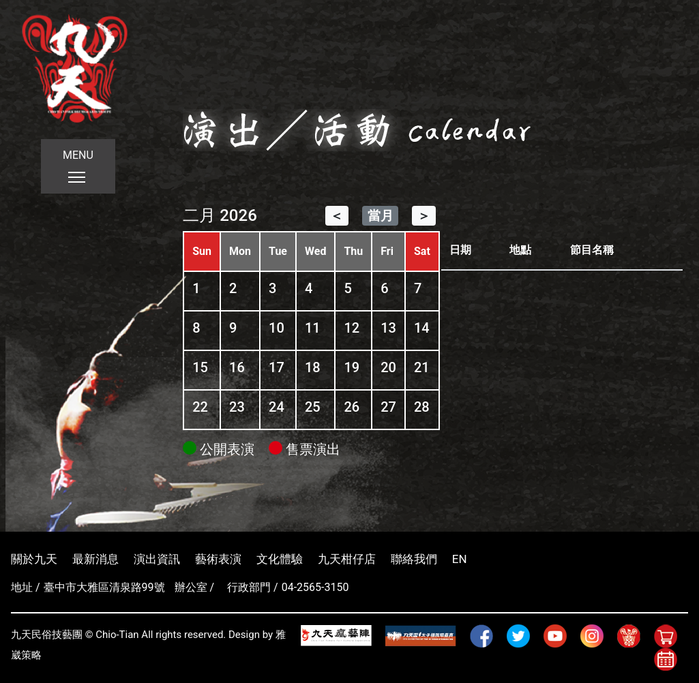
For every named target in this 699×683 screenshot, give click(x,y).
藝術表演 (218, 559)
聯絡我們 (414, 559)
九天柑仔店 (347, 559)
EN (459, 559)
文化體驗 (279, 559)
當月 (380, 216)
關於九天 (34, 559)
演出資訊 (157, 559)
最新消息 (95, 559)
